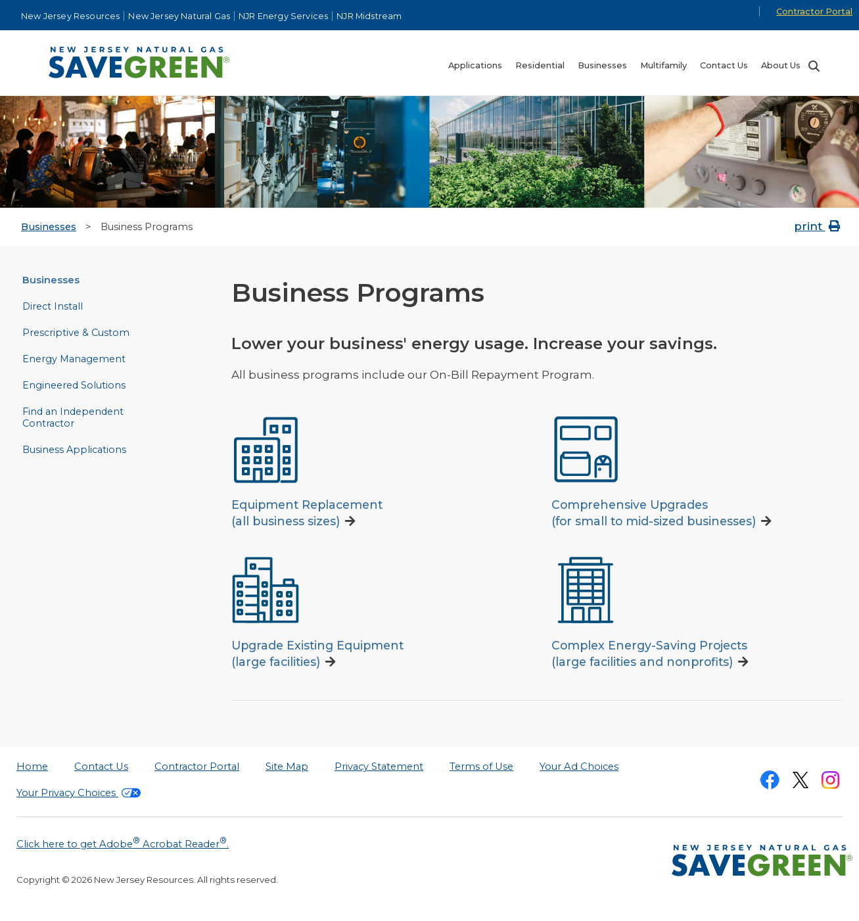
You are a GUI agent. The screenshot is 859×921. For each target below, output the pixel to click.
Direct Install (52, 306)
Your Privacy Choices (78, 793)
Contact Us (101, 766)
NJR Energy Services (283, 16)
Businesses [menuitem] (602, 65)
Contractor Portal (814, 11)
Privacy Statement (379, 766)
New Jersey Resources (70, 16)
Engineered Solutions (74, 385)
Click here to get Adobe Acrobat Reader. (122, 843)
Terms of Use (481, 766)
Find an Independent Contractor (73, 417)
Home (32, 766)
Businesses (48, 227)
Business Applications (74, 450)
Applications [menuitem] (475, 65)
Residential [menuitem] (540, 65)
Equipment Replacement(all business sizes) (307, 513)
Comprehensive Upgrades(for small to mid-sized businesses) (653, 513)
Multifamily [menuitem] (663, 65)
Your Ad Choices (579, 766)
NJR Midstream (369, 16)
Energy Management (74, 359)
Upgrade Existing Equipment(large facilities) (317, 653)
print (818, 226)
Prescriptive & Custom (75, 333)
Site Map (287, 766)
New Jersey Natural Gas (179, 16)
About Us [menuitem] (781, 65)
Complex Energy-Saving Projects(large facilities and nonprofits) (649, 653)
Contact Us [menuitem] (724, 65)
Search (813, 66)
